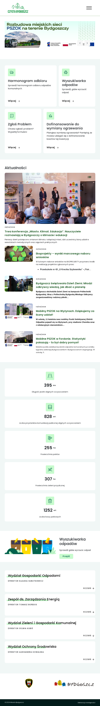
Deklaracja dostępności (86, 703)
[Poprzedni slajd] (80, 43)
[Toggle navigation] (89, 8)
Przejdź (66, 556)
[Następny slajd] (87, 43)
